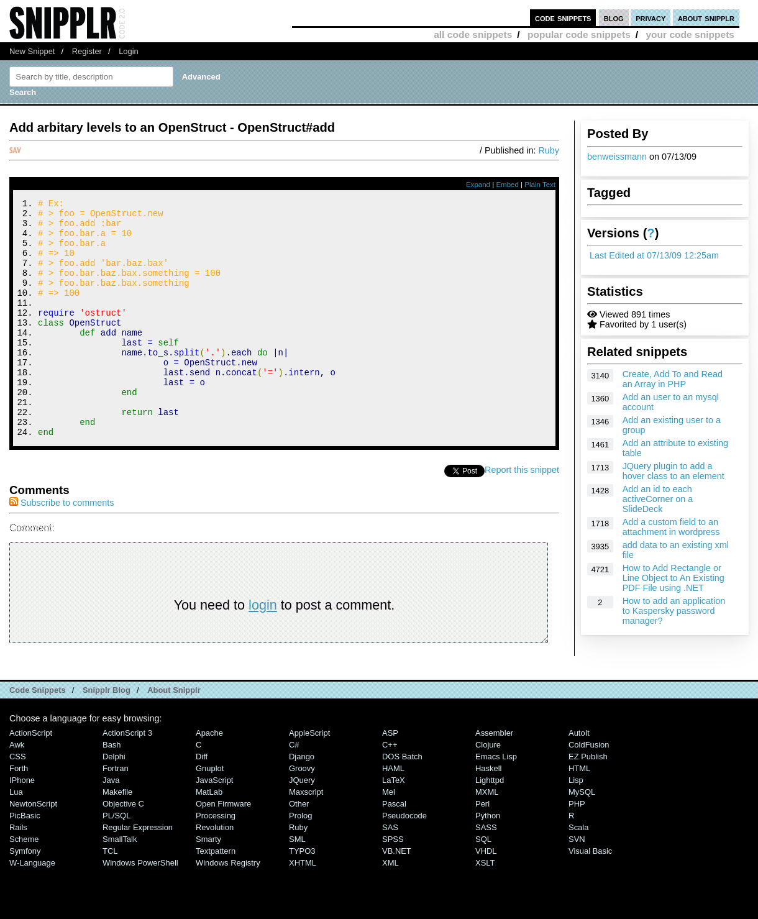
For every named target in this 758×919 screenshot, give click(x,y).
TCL (110, 895)
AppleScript (309, 777)
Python (487, 860)
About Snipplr (174, 734)
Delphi (114, 801)
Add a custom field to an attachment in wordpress (671, 527)
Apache (209, 777)
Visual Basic (590, 895)
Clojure (488, 789)
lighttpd (489, 825)
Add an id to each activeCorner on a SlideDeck (658, 499)
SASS (486, 872)
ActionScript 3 (127, 777)
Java (111, 825)
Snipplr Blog (106, 734)
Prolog (300, 860)
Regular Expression (138, 872)
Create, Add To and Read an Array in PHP (673, 379)
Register (87, 51)
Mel (388, 836)
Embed (507, 184)
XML (390, 907)
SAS (390, 872)
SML (297, 884)
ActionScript (30, 777)
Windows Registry (228, 907)
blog (614, 17)
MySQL (581, 836)
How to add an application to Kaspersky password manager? (674, 611)
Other (299, 848)
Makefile (117, 836)
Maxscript (306, 836)
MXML (486, 836)
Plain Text (539, 184)
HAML (393, 813)
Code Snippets (37, 734)
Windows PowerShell (140, 907)
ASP (390, 777)
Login (129, 51)
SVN (576, 884)
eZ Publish (588, 801)
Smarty (208, 884)
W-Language (32, 907)
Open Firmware (223, 848)
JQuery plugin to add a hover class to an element (673, 471)
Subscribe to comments (61, 547)
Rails (18, 872)
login (263, 649)
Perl (482, 848)
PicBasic (24, 860)
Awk (16, 789)
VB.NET (396, 895)
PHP (576, 848)
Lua (16, 836)
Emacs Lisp (496, 801)
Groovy (302, 813)
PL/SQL (116, 860)
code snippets (563, 17)
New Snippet (32, 51)
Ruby (548, 150)
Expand (478, 184)
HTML (579, 813)
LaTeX (393, 825)
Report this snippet (522, 514)
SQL (483, 884)
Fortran (116, 813)
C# (294, 789)
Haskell (488, 813)
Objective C (123, 848)
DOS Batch (402, 801)
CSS (17, 801)
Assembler (494, 777)
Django (301, 801)
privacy (650, 17)
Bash (112, 789)
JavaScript (214, 825)
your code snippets (690, 34)
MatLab (209, 836)
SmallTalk (120, 884)
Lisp (575, 825)
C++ (389, 789)
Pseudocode (404, 860)
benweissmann (617, 157)
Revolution (215, 872)
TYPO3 (302, 895)
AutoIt (579, 777)
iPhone (22, 825)
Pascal (394, 848)
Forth (18, 813)
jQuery (302, 825)
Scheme (24, 884)
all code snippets (473, 34)
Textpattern (215, 895)
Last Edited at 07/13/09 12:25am (654, 255)
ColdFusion (589, 789)
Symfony (24, 895)
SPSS (393, 884)
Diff (202, 801)
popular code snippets (579, 34)
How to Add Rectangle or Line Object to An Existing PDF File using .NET (673, 578)
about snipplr (706, 17)
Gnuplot (210, 813)
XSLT (485, 907)
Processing (215, 860)
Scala (578, 872)
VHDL (486, 895)
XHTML (302, 907)
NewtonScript (33, 848)
